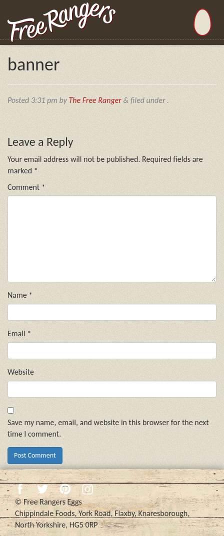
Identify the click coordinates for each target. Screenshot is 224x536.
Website (21, 372)
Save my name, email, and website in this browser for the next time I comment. (108, 428)
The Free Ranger (95, 100)
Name (20, 295)
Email (19, 333)
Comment (27, 187)
